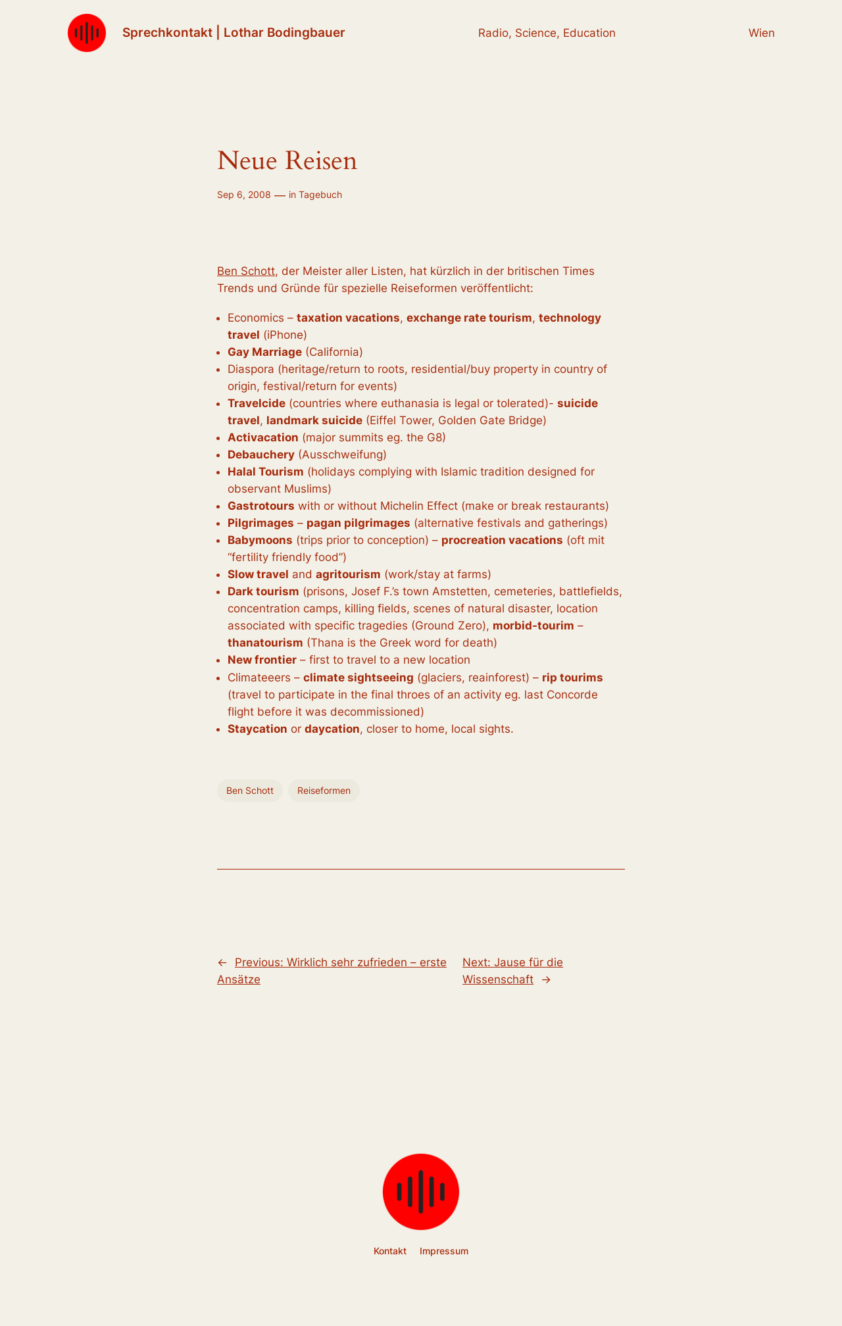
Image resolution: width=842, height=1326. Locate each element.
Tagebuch (320, 194)
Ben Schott (246, 271)
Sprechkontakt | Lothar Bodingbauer (233, 32)
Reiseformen (324, 790)
